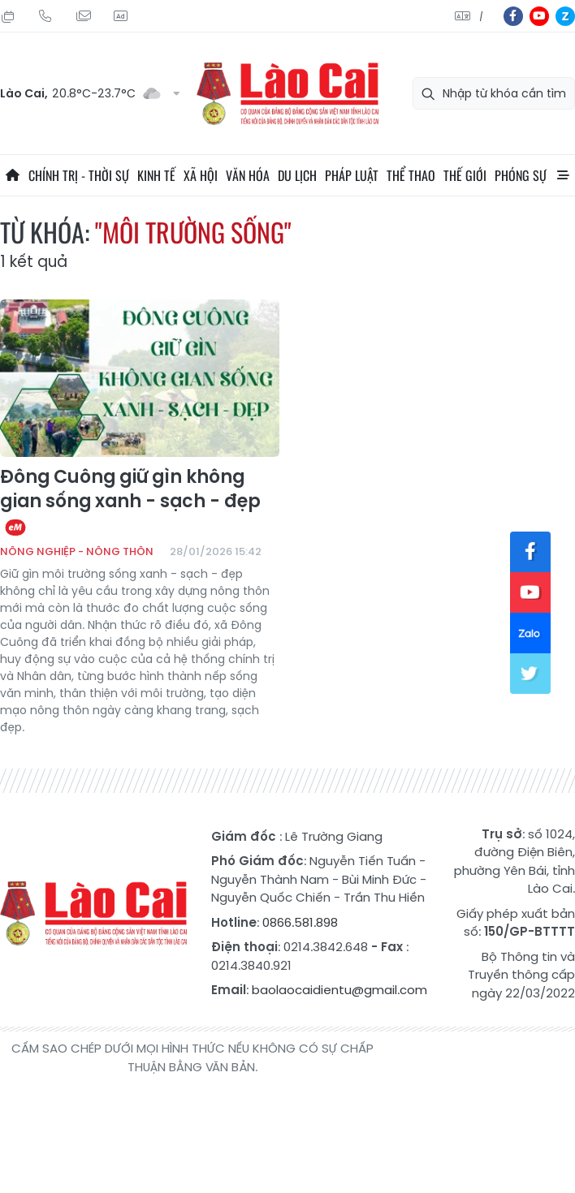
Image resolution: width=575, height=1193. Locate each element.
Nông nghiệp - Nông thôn (76, 551)
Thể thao (411, 175)
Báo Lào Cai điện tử (287, 93)
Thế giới (464, 175)
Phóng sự (521, 175)
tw (530, 673)
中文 (481, 16)
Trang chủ (12, 175)
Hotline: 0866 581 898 (45, 16)
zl (565, 16)
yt (539, 16)
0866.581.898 (300, 922)
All (563, 175)
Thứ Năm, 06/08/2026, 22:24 (8, 16)
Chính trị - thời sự (78, 175)
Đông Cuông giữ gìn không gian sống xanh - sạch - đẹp (130, 501)
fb (513, 16)
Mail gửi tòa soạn (83, 16)
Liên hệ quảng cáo (120, 16)
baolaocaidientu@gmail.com (339, 989)
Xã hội (201, 175)
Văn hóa (248, 175)
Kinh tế (156, 175)
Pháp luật (351, 175)
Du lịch (297, 175)
